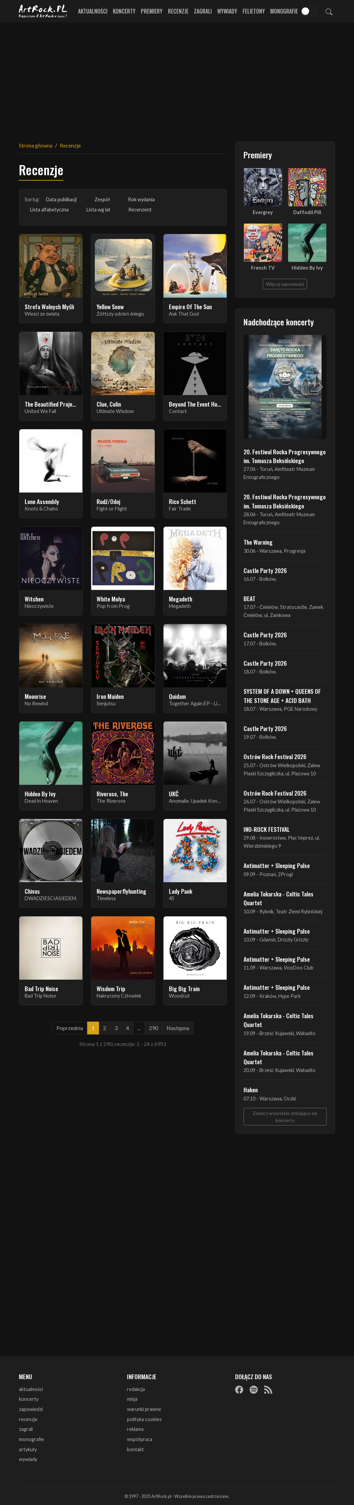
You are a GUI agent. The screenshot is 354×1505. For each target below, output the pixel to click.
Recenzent (140, 209)
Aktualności (92, 11)
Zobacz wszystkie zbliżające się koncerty (285, 1116)
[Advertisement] (177, 77)
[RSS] (268, 1390)
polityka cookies (144, 1419)
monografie (31, 1439)
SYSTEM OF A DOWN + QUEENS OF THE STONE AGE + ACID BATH (282, 695)
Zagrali (203, 11)
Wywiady (227, 11)
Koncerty (124, 11)
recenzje (28, 1419)
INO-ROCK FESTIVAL (267, 829)
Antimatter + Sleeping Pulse (277, 865)
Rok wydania (141, 199)
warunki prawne (144, 1409)
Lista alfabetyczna (49, 209)
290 (153, 1028)
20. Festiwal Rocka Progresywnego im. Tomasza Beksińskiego (285, 456)
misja (132, 1399)
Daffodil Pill (307, 212)
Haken (251, 1089)
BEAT (249, 598)
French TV (263, 268)
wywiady (28, 1459)
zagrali (26, 1429)
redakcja (136, 1389)
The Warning (258, 542)
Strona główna (35, 145)
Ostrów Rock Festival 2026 (275, 756)
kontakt (135, 1449)
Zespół (102, 199)
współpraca (139, 1439)
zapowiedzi (31, 1409)
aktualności (31, 1389)
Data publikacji (61, 199)
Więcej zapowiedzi (285, 284)
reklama (135, 1429)
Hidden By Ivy (307, 268)
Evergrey (263, 212)
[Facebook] (239, 1390)
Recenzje (178, 11)
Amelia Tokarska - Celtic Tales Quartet (278, 898)
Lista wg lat (98, 209)
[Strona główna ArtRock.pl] (43, 11)
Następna (178, 1028)
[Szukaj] (329, 11)
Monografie (284, 11)
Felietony (254, 11)
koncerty (29, 1399)
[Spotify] (254, 1390)
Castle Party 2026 (265, 570)
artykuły (28, 1449)
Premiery (151, 11)
